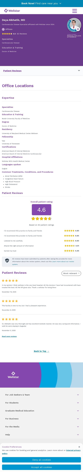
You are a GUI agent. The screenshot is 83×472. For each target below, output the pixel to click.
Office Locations (17, 85)
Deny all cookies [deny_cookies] (41, 459)
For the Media (42, 426)
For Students (42, 403)
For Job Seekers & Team (42, 395)
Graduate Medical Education (42, 410)
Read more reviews (9, 336)
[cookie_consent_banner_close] (79, 446)
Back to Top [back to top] (41, 351)
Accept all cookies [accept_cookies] (41, 467)
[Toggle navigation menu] (77, 70)
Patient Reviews (12, 70)
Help (42, 434)
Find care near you (41, 3)
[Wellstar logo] (12, 11)
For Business (42, 418)
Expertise (8, 97)
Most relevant (70, 273)
